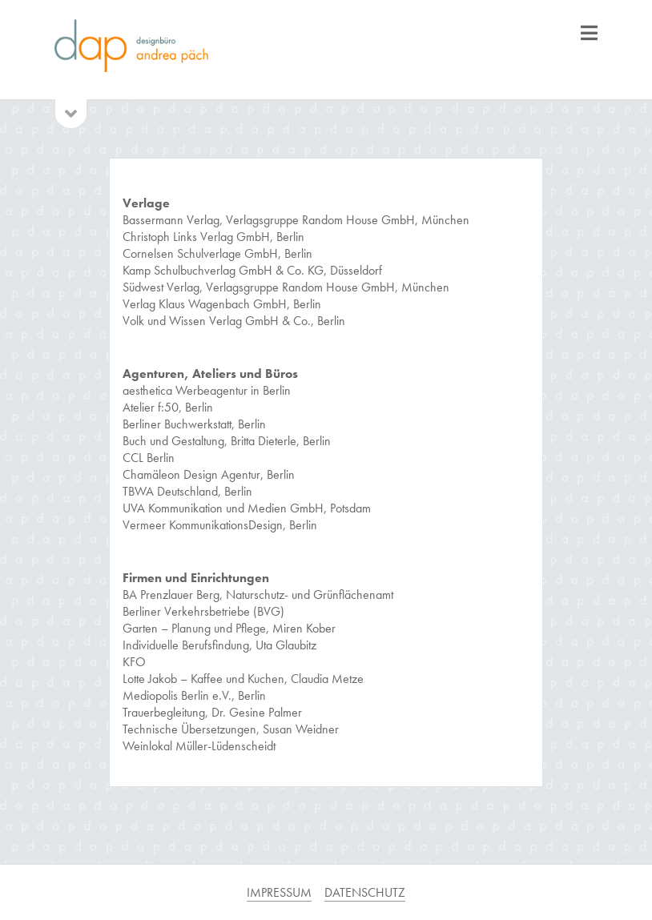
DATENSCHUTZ (364, 892)
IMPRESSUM (279, 892)
